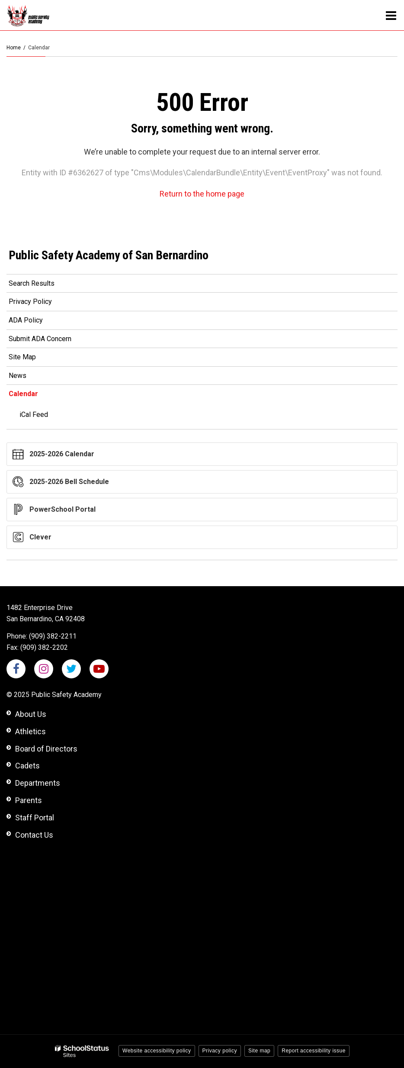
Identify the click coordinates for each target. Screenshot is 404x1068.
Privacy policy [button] (219, 1051)
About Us (30, 714)
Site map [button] (259, 1051)
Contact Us (34, 834)
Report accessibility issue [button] (314, 1051)
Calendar (23, 394)
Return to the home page (202, 193)
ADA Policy (26, 320)
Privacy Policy (30, 301)
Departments (37, 782)
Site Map (22, 357)
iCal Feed (33, 414)
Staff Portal (34, 817)
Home (13, 48)
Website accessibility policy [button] (156, 1051)
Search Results (32, 283)
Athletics (30, 731)
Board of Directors (46, 748)
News (17, 375)
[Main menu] (391, 15)
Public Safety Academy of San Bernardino (108, 255)
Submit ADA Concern (40, 339)
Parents (28, 800)
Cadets (27, 765)
